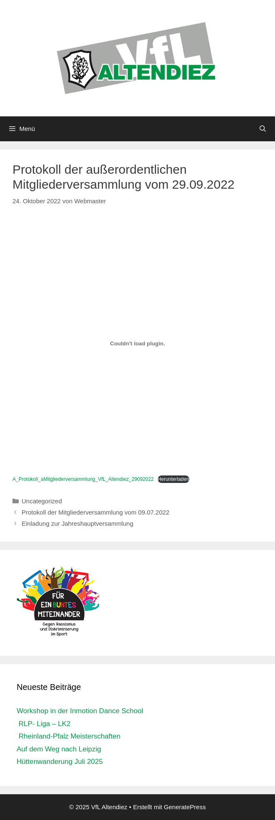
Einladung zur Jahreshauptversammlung (77, 523)
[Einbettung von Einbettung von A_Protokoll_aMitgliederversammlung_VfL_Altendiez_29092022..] (137, 343)
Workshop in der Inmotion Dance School (80, 711)
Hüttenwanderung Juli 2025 (60, 762)
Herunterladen (173, 479)
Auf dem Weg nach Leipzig (59, 749)
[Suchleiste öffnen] (262, 128)
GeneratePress (185, 806)
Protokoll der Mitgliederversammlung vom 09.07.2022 (95, 512)
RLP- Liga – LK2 (43, 724)
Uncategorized (42, 501)
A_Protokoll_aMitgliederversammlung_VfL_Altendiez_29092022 (83, 479)
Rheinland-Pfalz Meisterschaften (68, 736)
